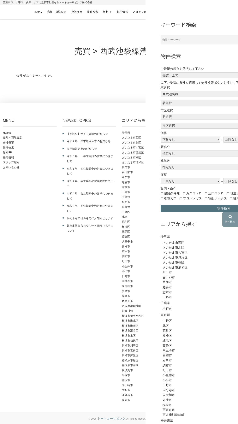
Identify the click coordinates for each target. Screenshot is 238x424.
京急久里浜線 (189, 305)
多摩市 (126, 291)
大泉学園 (187, 206)
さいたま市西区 (131, 137)
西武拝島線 (188, 216)
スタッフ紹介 (141, 11)
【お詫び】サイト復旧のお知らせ (87, 133)
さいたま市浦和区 (133, 162)
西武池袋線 (188, 201)
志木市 (126, 187)
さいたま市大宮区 (133, 147)
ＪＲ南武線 (188, 182)
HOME (38, 11)
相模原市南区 (130, 365)
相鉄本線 (187, 236)
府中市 (126, 251)
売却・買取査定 (57, 11)
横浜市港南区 (130, 325)
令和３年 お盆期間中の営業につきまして (90, 208)
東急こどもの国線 (192, 271)
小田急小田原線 (191, 281)
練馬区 (126, 231)
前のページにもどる (202, 90)
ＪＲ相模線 (188, 137)
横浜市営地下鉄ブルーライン (199, 241)
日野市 (126, 276)
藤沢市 (126, 380)
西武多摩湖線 (189, 221)
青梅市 (126, 246)
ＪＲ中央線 (188, 196)
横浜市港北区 (130, 320)
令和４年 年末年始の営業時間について (90, 184)
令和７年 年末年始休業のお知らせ (89, 141)
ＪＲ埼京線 (188, 177)
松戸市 (126, 201)
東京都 (126, 206)
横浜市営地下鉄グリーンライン (200, 246)
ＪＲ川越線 (188, 167)
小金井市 (127, 266)
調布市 (126, 256)
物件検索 (92, 11)
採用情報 (122, 11)
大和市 (126, 390)
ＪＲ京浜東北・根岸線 (195, 192)
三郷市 (126, 192)
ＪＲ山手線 (188, 172)
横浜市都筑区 (130, 340)
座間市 (126, 400)
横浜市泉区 (129, 335)
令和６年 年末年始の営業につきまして (90, 159)
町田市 (126, 261)
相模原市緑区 (130, 360)
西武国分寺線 (189, 231)
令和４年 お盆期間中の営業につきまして (90, 196)
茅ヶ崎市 (127, 385)
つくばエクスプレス (193, 310)
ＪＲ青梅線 (188, 132)
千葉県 (126, 196)
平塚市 (126, 375)
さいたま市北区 (131, 142)
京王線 (185, 291)
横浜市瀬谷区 (130, 330)
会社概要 (76, 11)
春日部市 (127, 172)
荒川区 (126, 221)
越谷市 (126, 182)
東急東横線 (188, 266)
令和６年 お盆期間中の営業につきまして (90, 171)
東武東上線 (188, 256)
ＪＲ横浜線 (188, 147)
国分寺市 (127, 281)
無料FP (107, 11)
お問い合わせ (162, 11)
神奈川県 (127, 310)
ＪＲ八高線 (188, 187)
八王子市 (127, 241)
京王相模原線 (189, 295)
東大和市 (127, 286)
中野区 (126, 211)
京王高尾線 (188, 286)
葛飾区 (126, 236)
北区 (124, 216)
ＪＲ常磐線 (188, 162)
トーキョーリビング (111, 418)
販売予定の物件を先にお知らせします (90, 218)
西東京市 (127, 301)
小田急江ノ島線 (191, 276)
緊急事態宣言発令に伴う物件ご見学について (90, 228)
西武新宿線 (188, 211)
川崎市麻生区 (130, 355)
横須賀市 (127, 370)
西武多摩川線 (189, 226)
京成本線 (187, 301)
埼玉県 (126, 132)
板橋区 (126, 226)
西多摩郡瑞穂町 (131, 305)
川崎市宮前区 (130, 350)
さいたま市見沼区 (133, 152)
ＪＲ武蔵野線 (189, 142)
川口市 (126, 167)
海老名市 (127, 395)
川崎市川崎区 (130, 345)
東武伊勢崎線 (189, 261)
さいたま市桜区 (131, 157)
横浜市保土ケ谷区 (133, 315)
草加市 (126, 177)
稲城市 (126, 295)
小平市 (126, 271)
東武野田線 (188, 251)
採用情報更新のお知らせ (82, 148)
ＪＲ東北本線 (189, 157)
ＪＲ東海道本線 (191, 152)
